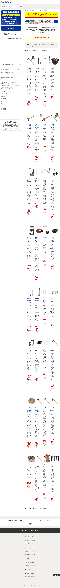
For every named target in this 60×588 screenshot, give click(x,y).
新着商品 (11, 28)
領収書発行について (30, 565)
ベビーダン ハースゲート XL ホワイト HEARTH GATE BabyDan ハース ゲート (44, 306)
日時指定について (30, 555)
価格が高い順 (45, 44)
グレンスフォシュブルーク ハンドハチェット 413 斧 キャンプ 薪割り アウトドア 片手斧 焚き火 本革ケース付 (29, 359)
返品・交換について (30, 569)
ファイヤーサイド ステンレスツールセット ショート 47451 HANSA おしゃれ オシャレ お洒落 (29, 309)
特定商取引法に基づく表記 (15, 520)
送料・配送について (30, 576)
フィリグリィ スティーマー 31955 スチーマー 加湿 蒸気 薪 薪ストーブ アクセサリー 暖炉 (37, 360)
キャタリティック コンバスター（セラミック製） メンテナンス (29, 471)
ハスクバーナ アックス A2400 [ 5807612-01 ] (29, 131)
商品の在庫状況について (30, 540)
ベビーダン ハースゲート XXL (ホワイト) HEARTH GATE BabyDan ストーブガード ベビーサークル (45, 358)
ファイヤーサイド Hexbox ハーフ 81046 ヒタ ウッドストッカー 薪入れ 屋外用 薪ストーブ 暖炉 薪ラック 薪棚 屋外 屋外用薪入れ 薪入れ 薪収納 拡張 (37, 254)
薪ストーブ (47, 10)
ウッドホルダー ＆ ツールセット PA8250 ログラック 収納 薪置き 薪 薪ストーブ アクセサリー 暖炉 (29, 191)
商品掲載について (30, 536)
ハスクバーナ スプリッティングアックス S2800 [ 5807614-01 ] (45, 133)
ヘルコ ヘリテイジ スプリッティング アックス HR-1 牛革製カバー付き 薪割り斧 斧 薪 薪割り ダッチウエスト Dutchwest (29, 81)
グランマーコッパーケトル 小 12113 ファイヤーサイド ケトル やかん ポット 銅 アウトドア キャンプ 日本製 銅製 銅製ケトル (44, 476)
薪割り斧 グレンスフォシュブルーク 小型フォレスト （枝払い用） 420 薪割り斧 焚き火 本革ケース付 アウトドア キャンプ (52, 364)
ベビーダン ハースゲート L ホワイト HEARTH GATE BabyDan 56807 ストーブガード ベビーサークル (37, 188)
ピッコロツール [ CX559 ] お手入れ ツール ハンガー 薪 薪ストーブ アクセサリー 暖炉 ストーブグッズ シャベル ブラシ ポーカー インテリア (52, 194)
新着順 (52, 44)
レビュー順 (30, 46)
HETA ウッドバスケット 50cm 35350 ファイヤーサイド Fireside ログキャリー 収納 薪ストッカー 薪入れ (52, 78)
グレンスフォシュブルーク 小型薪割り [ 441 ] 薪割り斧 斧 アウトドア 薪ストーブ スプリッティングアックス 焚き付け (44, 421)
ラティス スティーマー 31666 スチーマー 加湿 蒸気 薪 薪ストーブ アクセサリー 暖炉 (52, 248)
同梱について (30, 558)
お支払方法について (30, 562)
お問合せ (30, 524)
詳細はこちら (46, 38)
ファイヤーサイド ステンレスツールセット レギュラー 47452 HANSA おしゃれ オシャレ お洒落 (37, 309)
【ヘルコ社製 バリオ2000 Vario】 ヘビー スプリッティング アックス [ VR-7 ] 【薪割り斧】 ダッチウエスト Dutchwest (45, 191)
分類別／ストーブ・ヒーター (38, 10)
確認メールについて (30, 551)
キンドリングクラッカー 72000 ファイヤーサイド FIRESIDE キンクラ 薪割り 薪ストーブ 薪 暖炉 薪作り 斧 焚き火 (29, 248)
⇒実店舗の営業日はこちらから (12, 38)
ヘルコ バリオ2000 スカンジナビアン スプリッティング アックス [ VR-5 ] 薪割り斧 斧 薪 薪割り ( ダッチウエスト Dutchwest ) (44, 82)
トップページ (28, 10)
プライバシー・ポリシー (45, 520)
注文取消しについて (30, 573)
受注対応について (30, 547)
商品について (30, 543)
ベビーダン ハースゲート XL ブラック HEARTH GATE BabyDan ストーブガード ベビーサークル (52, 307)
